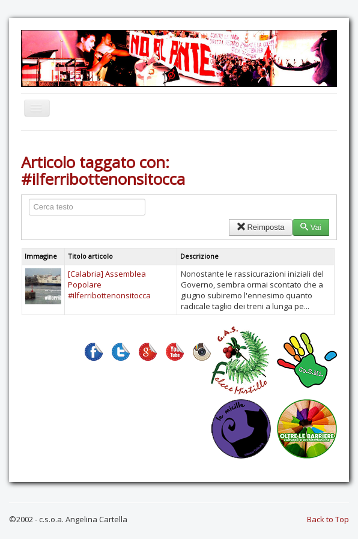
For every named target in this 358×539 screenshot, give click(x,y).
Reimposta (260, 227)
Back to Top (328, 519)
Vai (310, 227)
